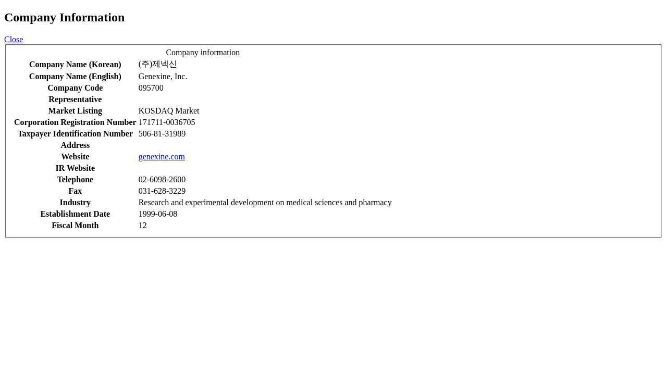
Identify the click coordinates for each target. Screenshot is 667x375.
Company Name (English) (75, 76)
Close (13, 39)
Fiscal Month (75, 225)
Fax (75, 190)
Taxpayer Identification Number (75, 133)
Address (75, 145)
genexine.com (162, 156)
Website (75, 156)
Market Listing (75, 110)
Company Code (75, 87)
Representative (75, 99)
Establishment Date (75, 213)
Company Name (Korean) (75, 64)
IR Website (75, 168)
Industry (75, 202)
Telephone (75, 179)
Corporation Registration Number (75, 122)
